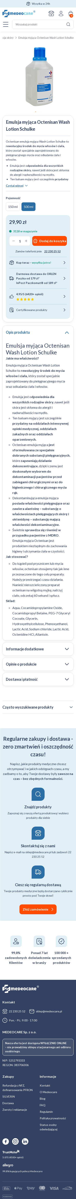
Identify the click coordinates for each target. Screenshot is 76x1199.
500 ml (28, 207)
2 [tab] (41, 112)
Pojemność (13, 198)
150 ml (13, 207)
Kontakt (51, 13)
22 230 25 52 (52, 251)
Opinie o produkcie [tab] (21, 664)
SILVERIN (8, 1096)
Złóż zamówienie (35, 909)
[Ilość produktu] (20, 241)
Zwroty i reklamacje (14, 1109)
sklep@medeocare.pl (49, 1011)
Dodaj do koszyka (52, 241)
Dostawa (8, 1103)
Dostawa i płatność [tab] (22, 679)
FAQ (42, 1105)
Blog (42, 1098)
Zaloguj (61, 13)
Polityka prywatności (53, 1118)
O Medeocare (48, 1092)
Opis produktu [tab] (18, 332)
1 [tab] (36, 112)
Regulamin (46, 1111)
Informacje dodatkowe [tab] (25, 649)
